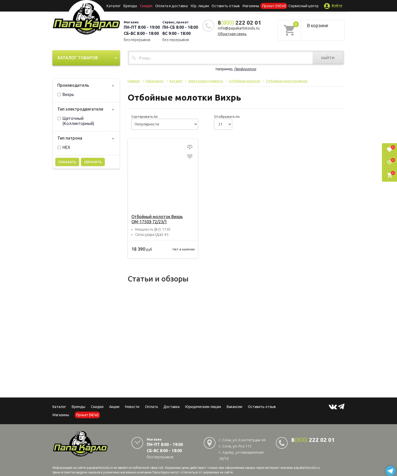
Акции (114, 407)
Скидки (97, 407)
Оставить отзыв (225, 6)
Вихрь (65, 94)
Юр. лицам (200, 6)
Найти (328, 58)
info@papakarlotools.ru (238, 28)
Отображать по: (227, 116)
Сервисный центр (299, 6)
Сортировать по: (144, 116)
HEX (63, 147)
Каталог (117, 6)
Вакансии (234, 407)
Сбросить (93, 162)
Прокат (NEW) (271, 6)
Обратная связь (232, 34)
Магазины (61, 415)
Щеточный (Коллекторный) (75, 121)
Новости (132, 407)
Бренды (133, 6)
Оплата (151, 407)
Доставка (171, 407)
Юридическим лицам (203, 407)
